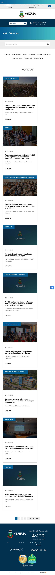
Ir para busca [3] (41, 5)
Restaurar (10, 7)
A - (12, 5)
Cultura (39, 54)
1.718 (29, 518)
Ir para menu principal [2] (32, 5)
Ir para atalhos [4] (32, 7)
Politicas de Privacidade (38, 539)
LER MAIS (8, 119)
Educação (32, 54)
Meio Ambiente (38, 58)
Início (5, 33)
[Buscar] (48, 44)
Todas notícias (16, 54)
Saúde (25, 54)
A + (14, 5)
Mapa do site (27, 565)
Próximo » (36, 518)
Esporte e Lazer (17, 58)
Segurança (47, 54)
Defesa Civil (28, 58)
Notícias (7, 54)
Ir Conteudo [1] (23, 5)
